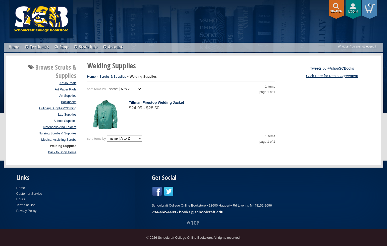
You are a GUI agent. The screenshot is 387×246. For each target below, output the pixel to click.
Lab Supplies (67, 114)
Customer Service (29, 193)
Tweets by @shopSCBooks (332, 68)
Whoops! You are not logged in (357, 46)
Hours (20, 199)
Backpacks (68, 102)
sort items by (96, 89)
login (353, 11)
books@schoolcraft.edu (201, 212)
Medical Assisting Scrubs (58, 139)
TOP (195, 222)
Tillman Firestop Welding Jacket (156, 103)
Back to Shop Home (62, 152)
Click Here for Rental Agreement (332, 76)
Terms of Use (25, 205)
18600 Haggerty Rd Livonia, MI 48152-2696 (240, 205)
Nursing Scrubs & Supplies (58, 133)
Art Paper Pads (65, 89)
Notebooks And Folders (60, 127)
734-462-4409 (164, 212)
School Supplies (64, 121)
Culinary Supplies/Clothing (57, 108)
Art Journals (68, 83)
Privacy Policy (26, 211)
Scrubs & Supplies (112, 76)
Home (14, 47)
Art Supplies (67, 95)
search (336, 11)
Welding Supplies (63, 146)
